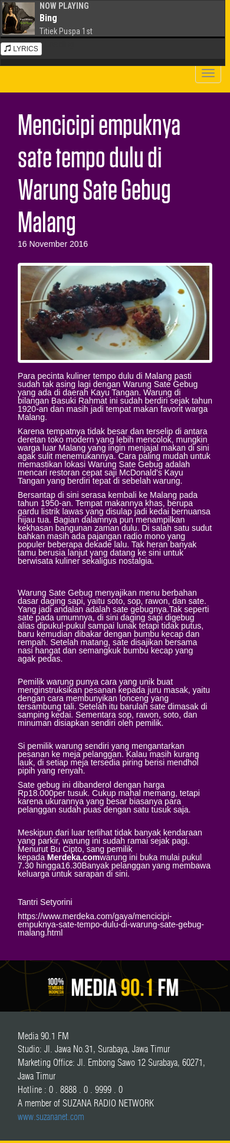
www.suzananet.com (51, 1116)
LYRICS (21, 49)
